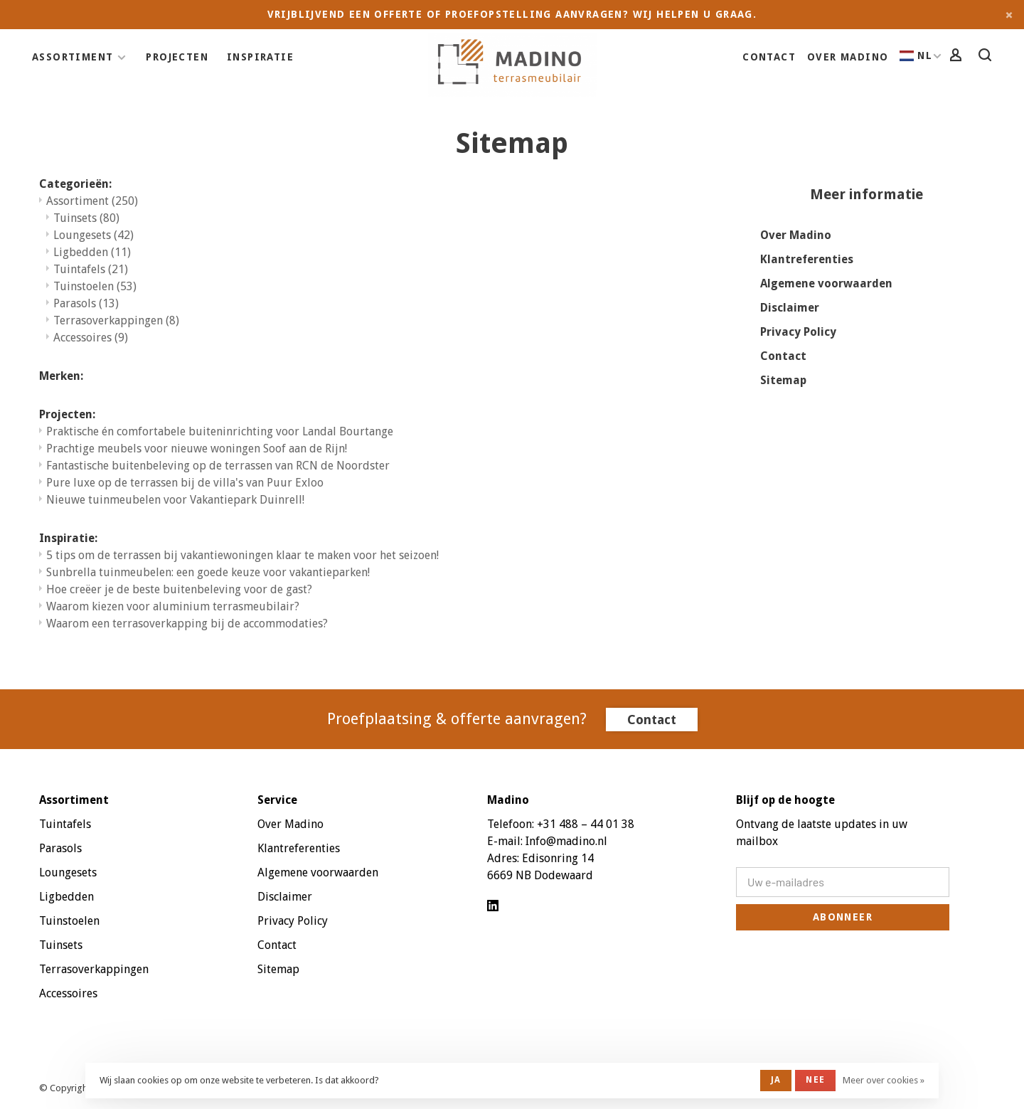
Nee (815, 1080)
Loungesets (93, 235)
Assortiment (72, 57)
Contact (769, 57)
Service (277, 800)
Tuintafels (90, 269)
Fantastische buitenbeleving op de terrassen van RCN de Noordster (218, 465)
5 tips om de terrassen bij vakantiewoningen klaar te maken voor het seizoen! (242, 555)
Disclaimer (789, 307)
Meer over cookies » (883, 1080)
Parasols (86, 303)
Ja (776, 1080)
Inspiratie (260, 57)
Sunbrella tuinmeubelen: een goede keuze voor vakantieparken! (208, 572)
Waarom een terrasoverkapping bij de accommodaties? (187, 623)
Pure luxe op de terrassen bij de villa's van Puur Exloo (185, 482)
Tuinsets (86, 218)
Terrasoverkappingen (116, 320)
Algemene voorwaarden (826, 283)
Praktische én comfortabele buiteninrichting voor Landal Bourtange (219, 431)
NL (916, 55)
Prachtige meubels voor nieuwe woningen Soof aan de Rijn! (196, 448)
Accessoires (90, 337)
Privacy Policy (798, 332)
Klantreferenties (806, 259)
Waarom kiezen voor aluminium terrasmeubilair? (172, 606)
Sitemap (783, 380)
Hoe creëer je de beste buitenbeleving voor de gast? (179, 589)
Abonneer (843, 917)
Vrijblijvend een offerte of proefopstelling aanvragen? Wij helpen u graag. (512, 14)
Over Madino (847, 57)
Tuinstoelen (95, 286)
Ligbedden (92, 252)
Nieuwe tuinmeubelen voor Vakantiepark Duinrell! (175, 499)
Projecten (177, 57)
